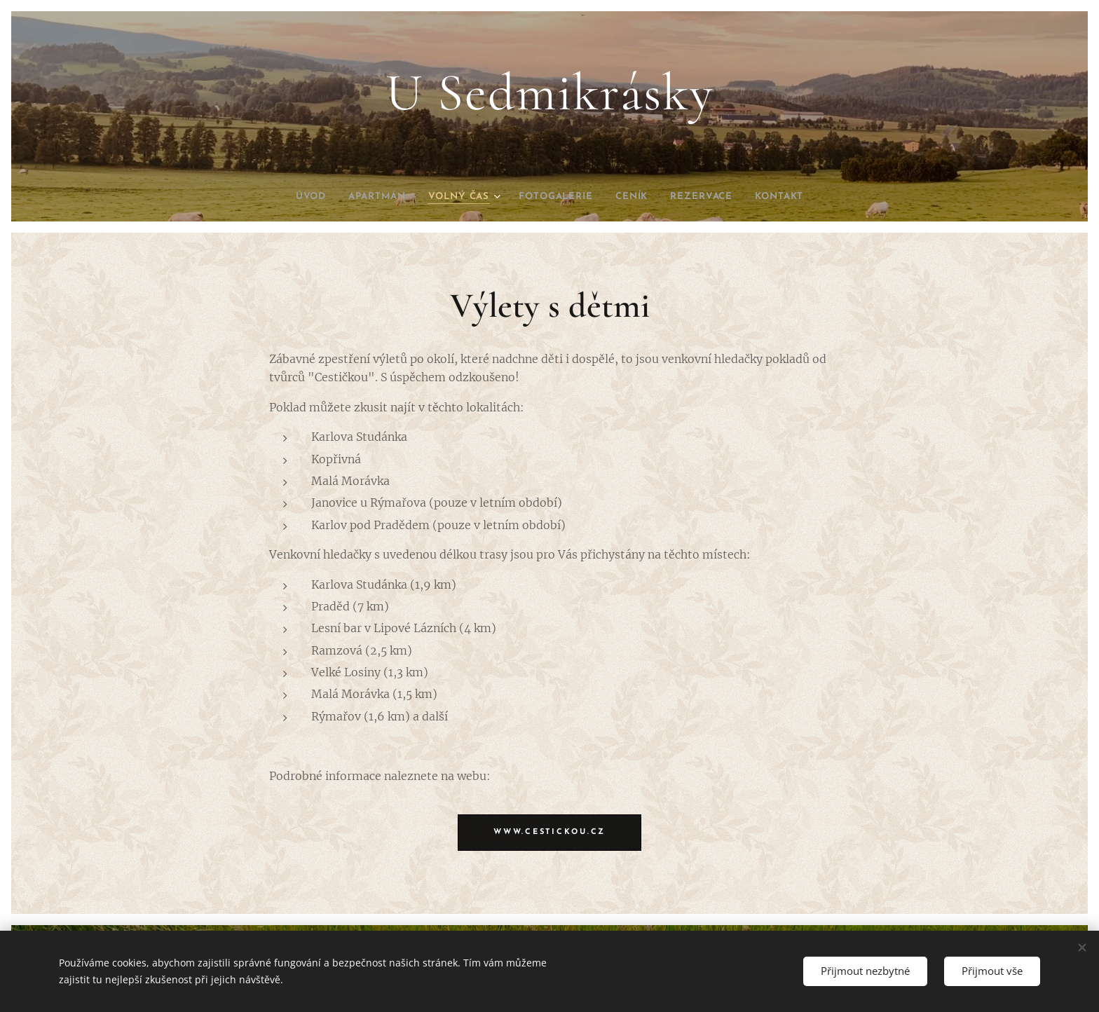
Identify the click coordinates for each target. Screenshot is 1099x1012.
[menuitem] (289, 196)
